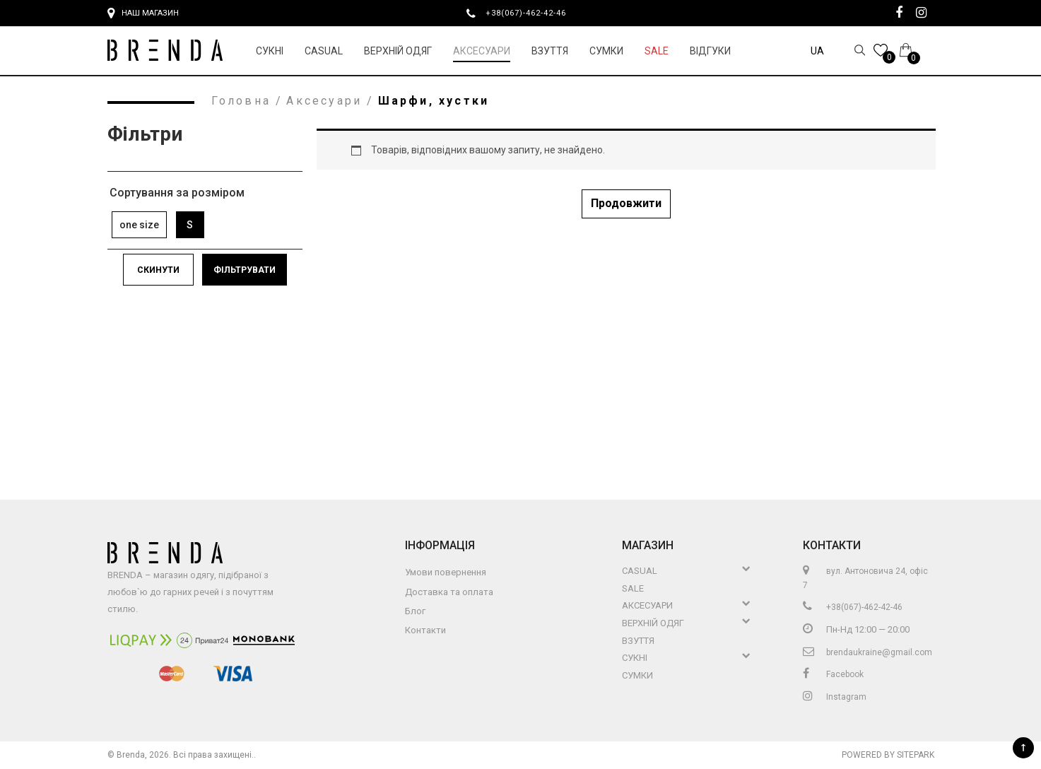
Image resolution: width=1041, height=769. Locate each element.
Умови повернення (445, 572)
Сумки (606, 51)
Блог (415, 611)
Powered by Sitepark (888, 755)
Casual (324, 51)
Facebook (833, 674)
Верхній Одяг (398, 51)
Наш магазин (143, 13)
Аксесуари (481, 51)
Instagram (834, 697)
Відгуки (710, 51)
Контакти (425, 630)
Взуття (549, 51)
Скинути (158, 270)
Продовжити (626, 203)
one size (139, 224)
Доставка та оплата (449, 592)
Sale (657, 51)
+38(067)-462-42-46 (531, 12)
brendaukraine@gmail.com (867, 652)
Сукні (269, 51)
